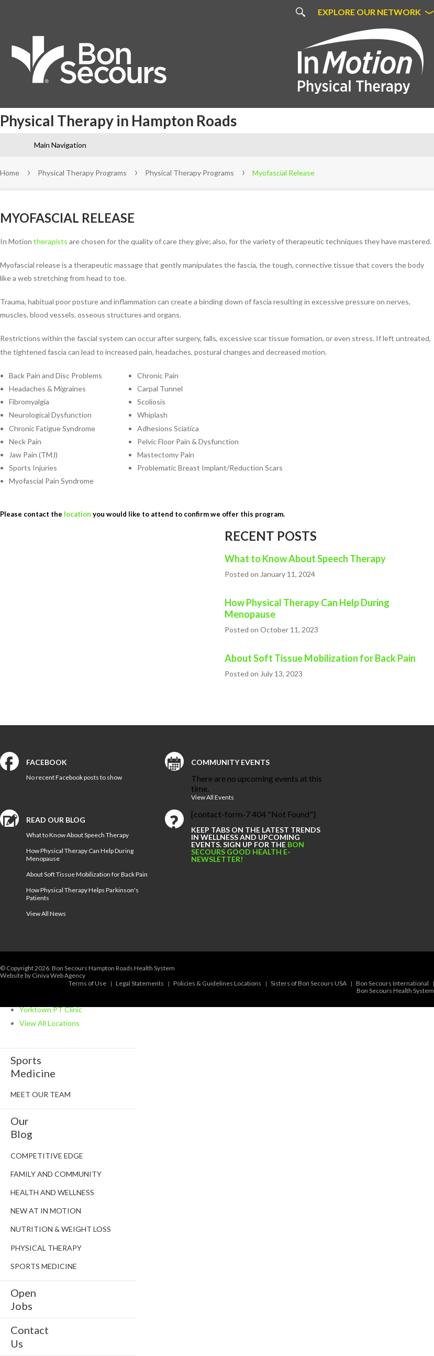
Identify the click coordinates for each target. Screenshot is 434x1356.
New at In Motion (45, 1210)
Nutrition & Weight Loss (60, 1228)
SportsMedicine (32, 1066)
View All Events (212, 797)
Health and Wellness (52, 1192)
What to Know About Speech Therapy (305, 558)
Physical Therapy (46, 1247)
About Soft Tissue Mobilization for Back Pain (320, 658)
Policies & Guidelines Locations (217, 983)
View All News (46, 913)
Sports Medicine (43, 1266)
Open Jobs (23, 1299)
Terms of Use (87, 983)
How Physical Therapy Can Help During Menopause (307, 608)
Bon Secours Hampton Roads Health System (113, 968)
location (77, 514)
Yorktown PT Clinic (50, 1009)
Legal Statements (140, 983)
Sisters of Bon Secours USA (309, 983)
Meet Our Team (40, 1094)
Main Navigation (60, 144)
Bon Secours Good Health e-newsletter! (247, 851)
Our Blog (21, 1127)
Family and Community (56, 1173)
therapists (51, 241)
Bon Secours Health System (395, 990)
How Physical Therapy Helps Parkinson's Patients (82, 894)
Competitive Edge (46, 1155)
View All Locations (49, 1023)
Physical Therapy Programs (82, 172)
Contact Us (29, 1336)
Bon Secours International (392, 983)
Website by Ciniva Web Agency (42, 975)
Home (9, 172)
